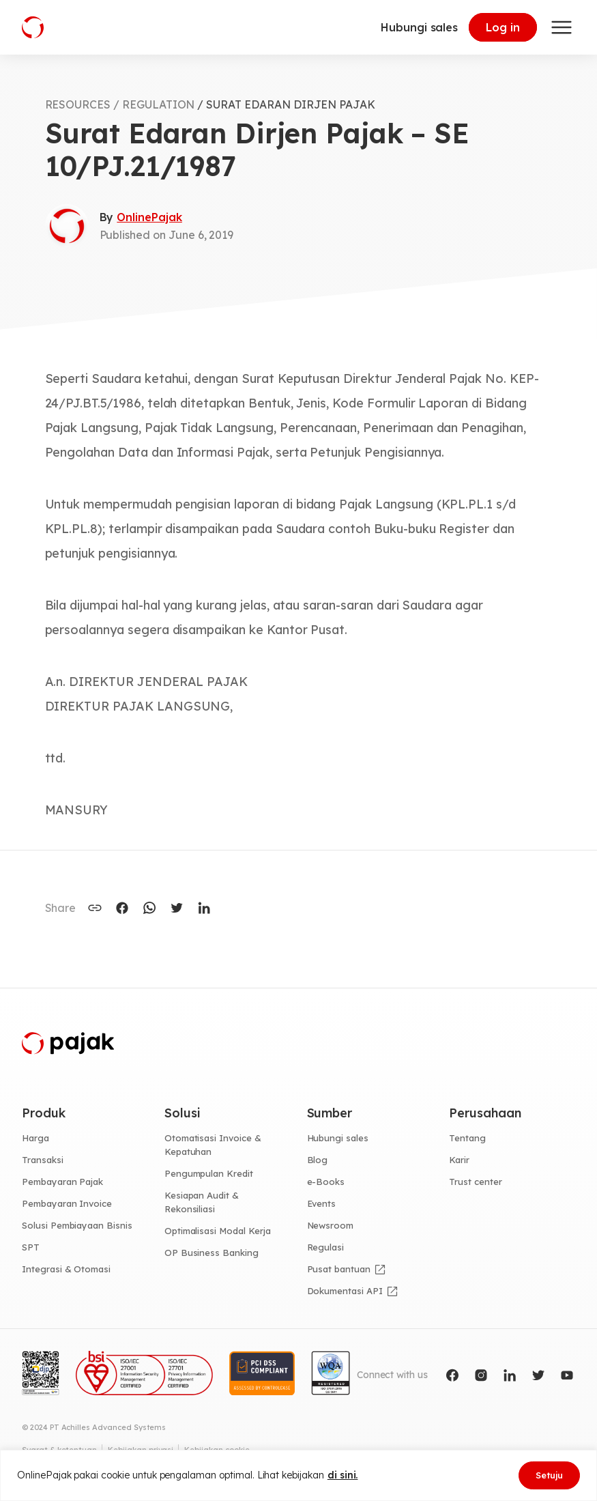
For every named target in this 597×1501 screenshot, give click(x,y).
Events (321, 1203)
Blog (317, 1159)
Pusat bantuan (338, 1268)
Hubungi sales (419, 27)
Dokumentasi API (345, 1290)
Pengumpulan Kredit (208, 1173)
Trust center (475, 1181)
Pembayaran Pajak (62, 1181)
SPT (31, 1247)
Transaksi (42, 1159)
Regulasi (326, 1247)
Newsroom (330, 1225)
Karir (459, 1159)
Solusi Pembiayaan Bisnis (77, 1225)
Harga (35, 1137)
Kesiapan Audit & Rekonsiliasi (201, 1202)
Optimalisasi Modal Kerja (217, 1230)
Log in (503, 27)
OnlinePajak (149, 217)
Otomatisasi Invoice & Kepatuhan (212, 1144)
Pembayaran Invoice (67, 1203)
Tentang (467, 1137)
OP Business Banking (211, 1252)
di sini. (342, 1475)
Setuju (549, 1475)
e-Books (326, 1181)
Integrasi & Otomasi (66, 1268)
